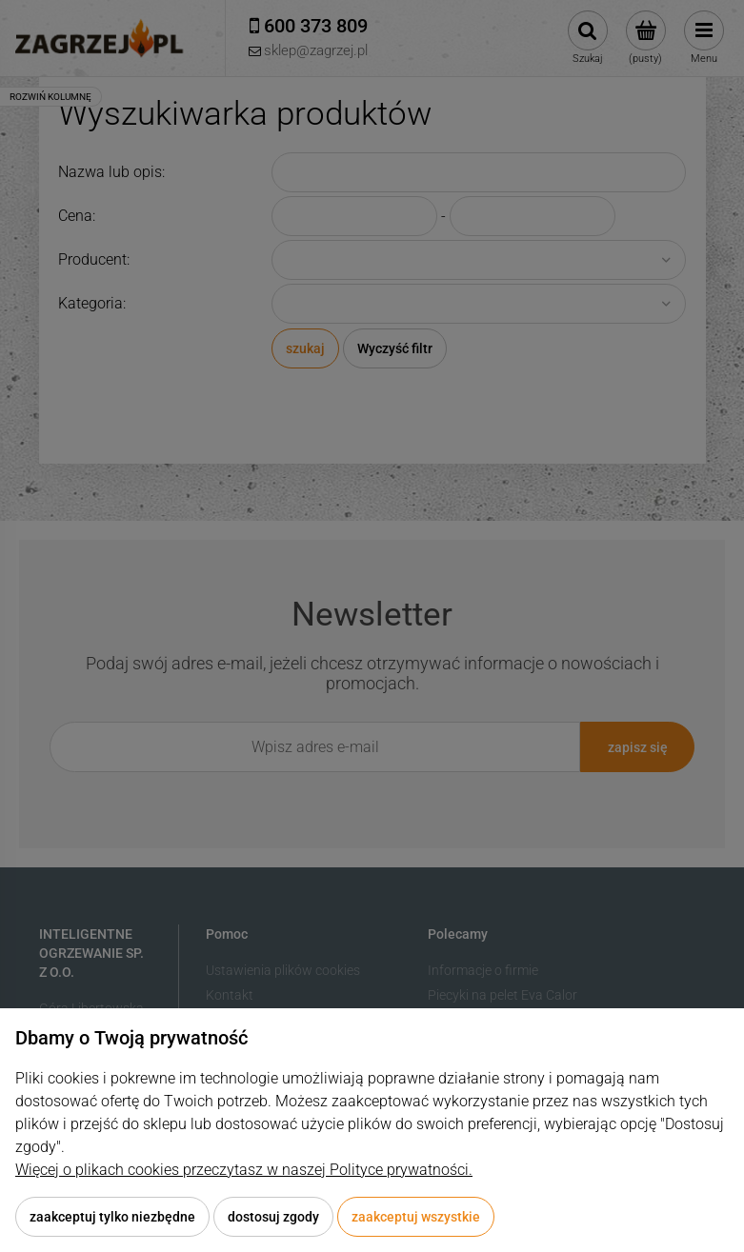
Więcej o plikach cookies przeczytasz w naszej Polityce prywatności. (244, 1170)
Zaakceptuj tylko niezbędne (112, 1216)
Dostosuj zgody (273, 1216)
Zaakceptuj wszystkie (416, 1216)
